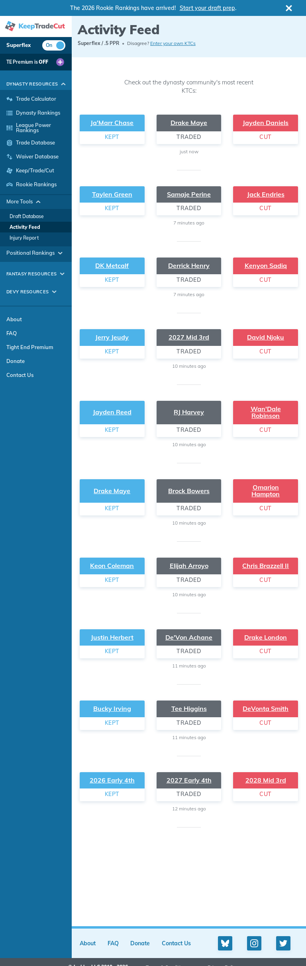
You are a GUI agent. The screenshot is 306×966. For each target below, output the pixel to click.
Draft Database (27, 216)
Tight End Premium (29, 347)
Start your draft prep (207, 8)
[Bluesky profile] (225, 943)
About (14, 319)
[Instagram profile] (254, 943)
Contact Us (19, 375)
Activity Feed (25, 227)
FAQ (11, 333)
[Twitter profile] (283, 943)
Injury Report (24, 238)
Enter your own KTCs (173, 43)
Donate (15, 361)
